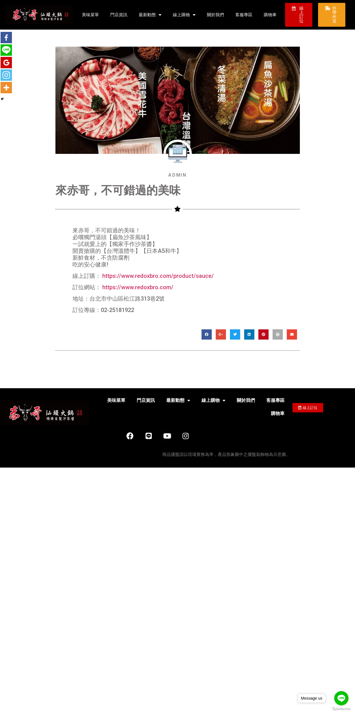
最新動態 (150, 15)
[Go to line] (341, 698)
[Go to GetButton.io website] (341, 709)
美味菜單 (90, 14)
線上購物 (184, 15)
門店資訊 (118, 14)
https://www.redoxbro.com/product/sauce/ (158, 275)
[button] (298, 15)
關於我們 (215, 14)
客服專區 (243, 14)
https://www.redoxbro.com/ (137, 287)
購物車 (270, 14)
